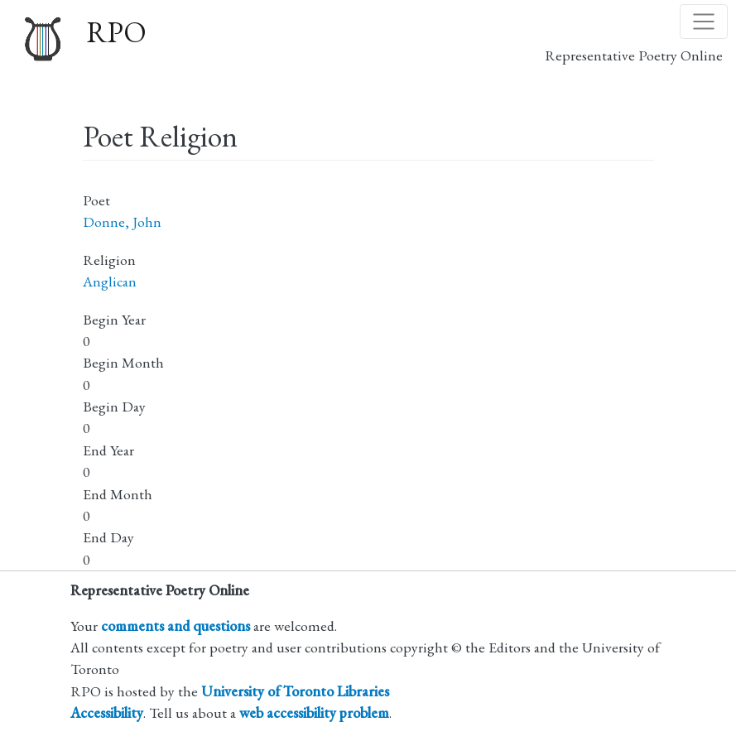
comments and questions (175, 625)
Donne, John (122, 221)
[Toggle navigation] (704, 21)
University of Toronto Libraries (295, 690)
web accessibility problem (314, 712)
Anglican (110, 281)
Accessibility (106, 712)
